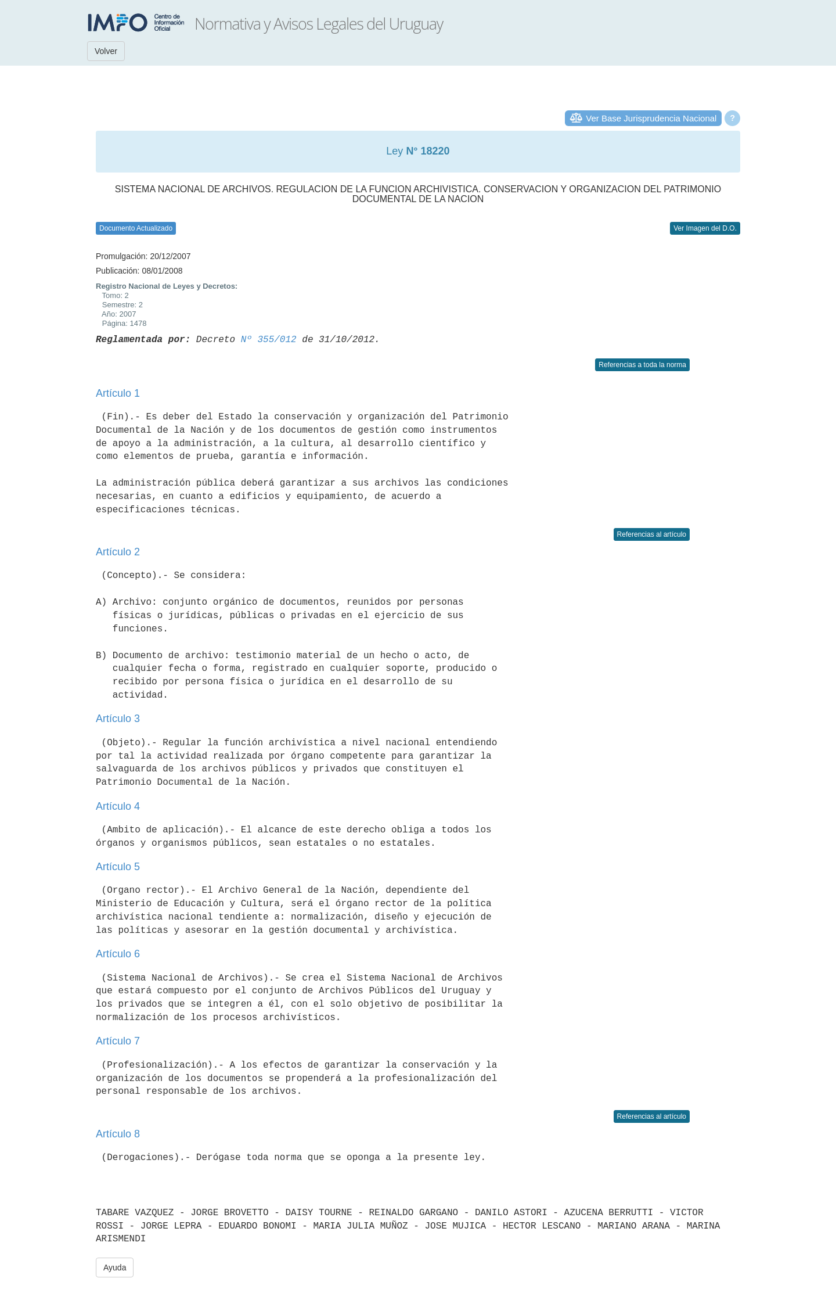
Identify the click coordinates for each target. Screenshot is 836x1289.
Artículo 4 (118, 806)
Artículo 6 (118, 954)
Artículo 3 (118, 718)
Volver (106, 51)
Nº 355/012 (269, 340)
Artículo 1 (118, 393)
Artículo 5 (118, 867)
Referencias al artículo (651, 534)
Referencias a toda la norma (642, 365)
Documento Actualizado (135, 228)
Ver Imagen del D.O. (705, 228)
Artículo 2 (118, 552)
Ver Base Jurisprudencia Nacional (651, 118)
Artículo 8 (118, 1134)
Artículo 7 (118, 1041)
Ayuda (114, 1267)
